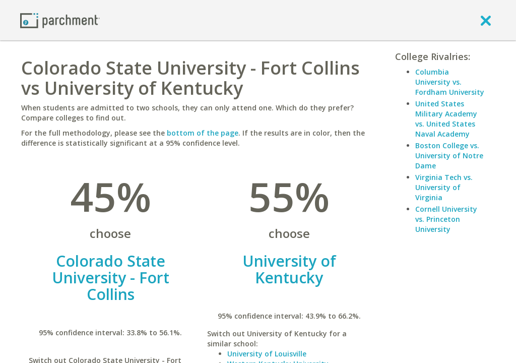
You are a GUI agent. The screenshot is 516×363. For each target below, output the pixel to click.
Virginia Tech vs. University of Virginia (444, 187)
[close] (486, 20)
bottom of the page (202, 133)
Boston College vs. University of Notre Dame (449, 155)
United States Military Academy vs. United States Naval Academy (446, 119)
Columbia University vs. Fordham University (449, 82)
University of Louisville (266, 353)
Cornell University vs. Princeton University (446, 219)
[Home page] (60, 20)
